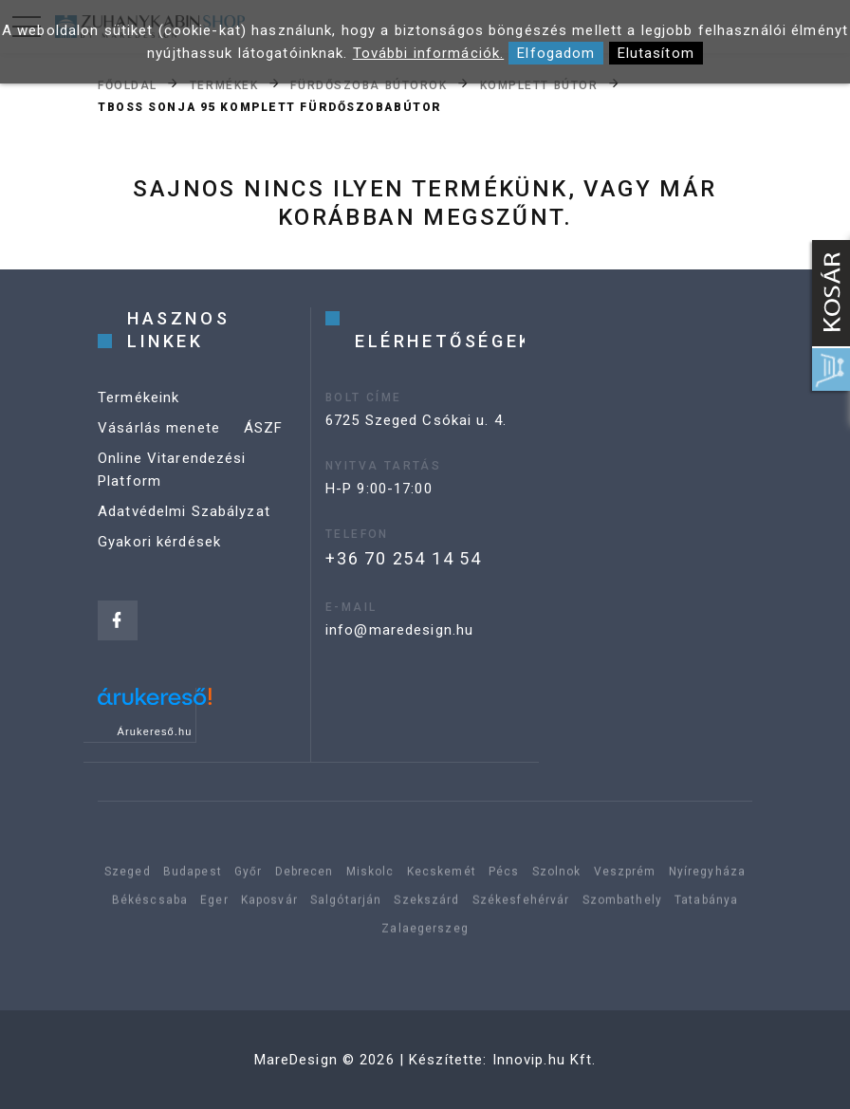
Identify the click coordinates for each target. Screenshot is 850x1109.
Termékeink (138, 397)
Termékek (224, 84)
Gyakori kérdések (159, 541)
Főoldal (127, 84)
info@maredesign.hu (399, 629)
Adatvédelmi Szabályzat (184, 511)
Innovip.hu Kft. (544, 1059)
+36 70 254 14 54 (403, 558)
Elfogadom (556, 53)
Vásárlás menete (159, 427)
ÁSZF (264, 427)
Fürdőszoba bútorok (368, 84)
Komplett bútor (539, 84)
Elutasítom (656, 53)
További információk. (429, 53)
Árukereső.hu (155, 731)
